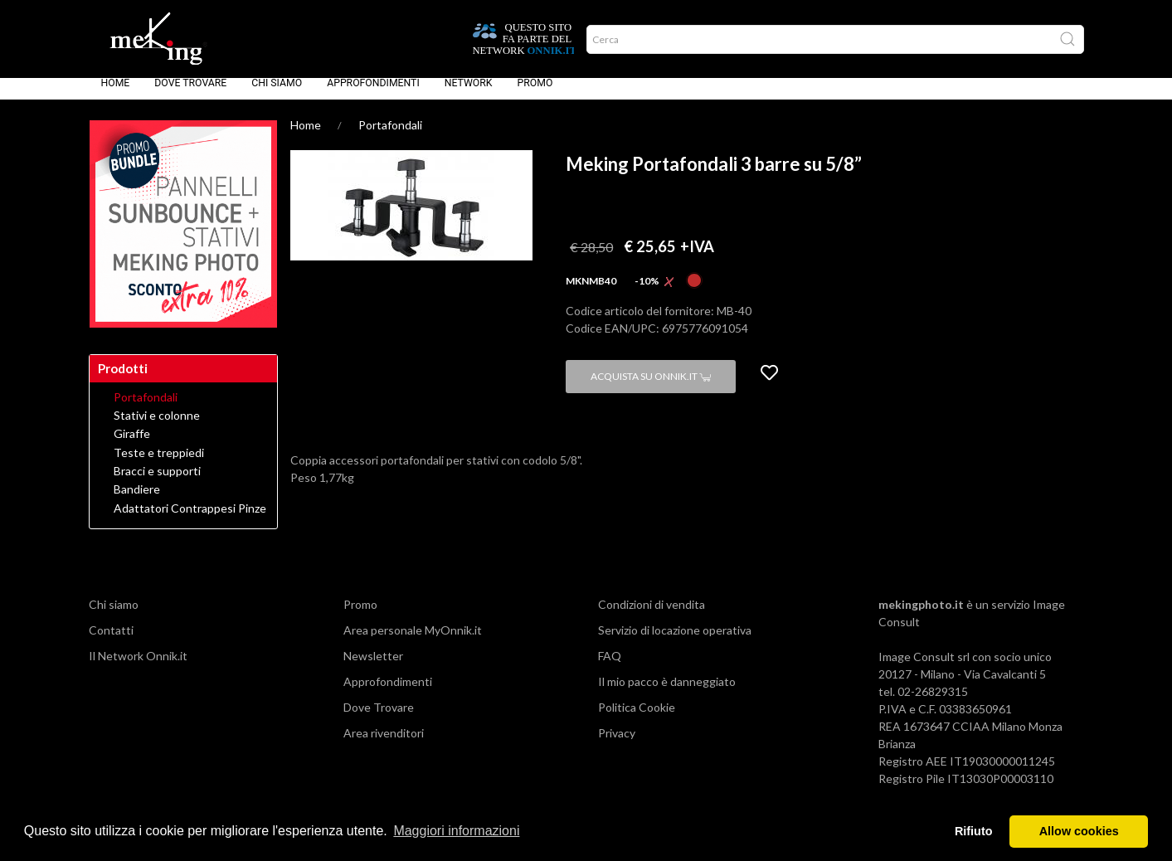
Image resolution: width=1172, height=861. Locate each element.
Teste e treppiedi (159, 464)
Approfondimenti (373, 94)
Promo (535, 94)
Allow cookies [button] (1079, 831)
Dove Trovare (190, 94)
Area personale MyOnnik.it (412, 642)
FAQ (609, 667)
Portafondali (390, 136)
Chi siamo (276, 94)
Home (115, 94)
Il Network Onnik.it (138, 667)
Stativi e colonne (157, 427)
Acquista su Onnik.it (651, 388)
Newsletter (373, 667)
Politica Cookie (636, 719)
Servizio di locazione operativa (674, 642)
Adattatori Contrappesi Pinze (190, 520)
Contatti (111, 642)
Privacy (616, 744)
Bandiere (137, 501)
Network (469, 94)
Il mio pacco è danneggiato (667, 693)
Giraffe (132, 445)
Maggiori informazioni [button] (456, 831)
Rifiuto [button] (974, 831)
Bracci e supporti (157, 482)
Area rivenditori (383, 744)
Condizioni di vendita (651, 616)
